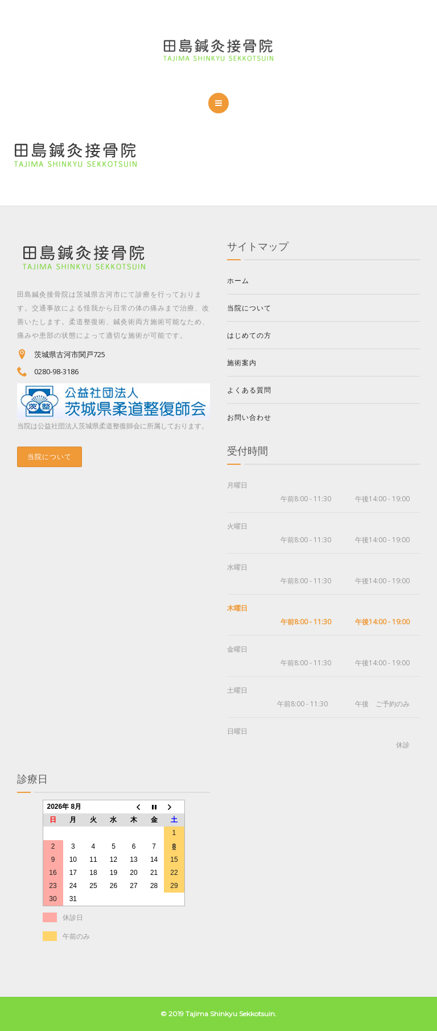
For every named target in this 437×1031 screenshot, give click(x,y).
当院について (49, 456)
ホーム (238, 280)
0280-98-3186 (56, 371)
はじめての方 (249, 335)
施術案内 (242, 362)
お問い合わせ (249, 417)
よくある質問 (249, 390)
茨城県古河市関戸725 (69, 354)
